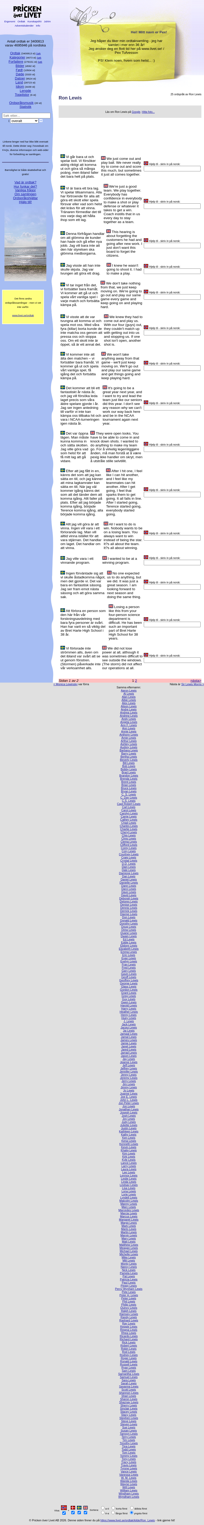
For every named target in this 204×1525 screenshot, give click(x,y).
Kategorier (17, 57)
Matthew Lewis (128, 1244)
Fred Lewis (129, 967)
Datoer (20, 78)
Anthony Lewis (128, 734)
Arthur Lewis (128, 740)
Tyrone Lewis (128, 1468)
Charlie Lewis (128, 829)
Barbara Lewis (129, 750)
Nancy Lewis (129, 1266)
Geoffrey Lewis (128, 980)
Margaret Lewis (128, 1219)
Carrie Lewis (128, 816)
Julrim (47, 21)
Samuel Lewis (129, 1377)
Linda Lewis (128, 1181)
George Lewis (128, 983)
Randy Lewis (128, 1317)
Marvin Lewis (128, 1235)
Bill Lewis (129, 762)
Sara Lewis (129, 1380)
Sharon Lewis (128, 1399)
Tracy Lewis (128, 1462)
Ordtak (21, 21)
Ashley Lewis (128, 744)
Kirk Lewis (128, 1156)
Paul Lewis (129, 1282)
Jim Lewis (129, 1084)
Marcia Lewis (128, 1213)
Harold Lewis (128, 1005)
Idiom (20, 86)
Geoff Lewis (128, 977)
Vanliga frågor (25, 190)
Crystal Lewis (128, 860)
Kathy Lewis (128, 1134)
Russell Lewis (128, 1364)
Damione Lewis (128, 873)
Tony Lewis (129, 1458)
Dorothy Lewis (129, 923)
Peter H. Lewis (128, 1295)
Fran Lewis (129, 964)
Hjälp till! (25, 202)
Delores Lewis (128, 901)
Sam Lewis (129, 1370)
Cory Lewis (129, 851)
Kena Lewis (128, 1140)
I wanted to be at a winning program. (119, 560)
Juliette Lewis (128, 1125)
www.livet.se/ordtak (23, 315)
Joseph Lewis (128, 1112)
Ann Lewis (128, 728)
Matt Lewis (129, 1241)
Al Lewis (128, 693)
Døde (20, 74)
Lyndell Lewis (128, 1197)
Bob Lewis (128, 766)
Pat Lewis (129, 1276)
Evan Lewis (129, 958)
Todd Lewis (129, 1449)
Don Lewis (128, 917)
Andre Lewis (129, 709)
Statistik (25, 107)
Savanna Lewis (129, 1386)
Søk (38, 53)
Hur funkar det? (25, 186)
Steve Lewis (128, 1421)
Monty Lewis (128, 1263)
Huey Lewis (128, 1018)
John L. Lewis (128, 1099)
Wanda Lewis (128, 1480)
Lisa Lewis (128, 1188)
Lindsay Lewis (128, 1184)
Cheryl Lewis (128, 832)
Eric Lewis (128, 955)
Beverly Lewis (128, 759)
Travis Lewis (128, 1465)
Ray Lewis (128, 1323)
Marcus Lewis (128, 1216)
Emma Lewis (128, 951)
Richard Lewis (128, 1339)
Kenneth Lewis (128, 1144)
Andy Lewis (129, 718)
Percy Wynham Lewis (128, 1288)
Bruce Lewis (128, 788)
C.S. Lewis (129, 800)
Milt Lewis (129, 1260)
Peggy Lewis (129, 1285)
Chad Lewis (128, 822)
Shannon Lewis (128, 1392)
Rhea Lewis (128, 1332)
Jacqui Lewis (128, 1027)
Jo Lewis (128, 1090)
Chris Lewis (128, 838)
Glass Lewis (128, 986)
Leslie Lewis (128, 1178)
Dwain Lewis (129, 936)
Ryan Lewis (128, 1367)
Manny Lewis (128, 1203)
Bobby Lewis (129, 769)
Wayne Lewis (128, 1484)
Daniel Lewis (129, 879)
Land (19, 82)
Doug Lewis (128, 926)
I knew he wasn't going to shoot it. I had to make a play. (124, 269)
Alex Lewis (129, 703)
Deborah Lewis (128, 898)
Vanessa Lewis (128, 1474)
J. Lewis (129, 1021)
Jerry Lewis (129, 1081)
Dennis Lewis (128, 907)
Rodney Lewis (128, 1355)
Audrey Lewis (128, 747)
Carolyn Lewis (128, 813)
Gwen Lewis (128, 1002)
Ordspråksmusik (21, 103)
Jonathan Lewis (129, 1109)
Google (136, 111)
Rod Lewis (128, 1351)
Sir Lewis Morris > (192, 684)
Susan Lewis (129, 1430)
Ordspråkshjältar (25, 198)
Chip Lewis (129, 835)
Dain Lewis (129, 866)
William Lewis (128, 1490)
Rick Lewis (129, 1342)
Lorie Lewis (129, 1194)
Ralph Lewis (128, 1310)
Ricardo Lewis (128, 1336)
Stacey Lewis (128, 1411)
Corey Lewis (129, 847)
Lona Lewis (129, 1191)
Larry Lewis (129, 1166)
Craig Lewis (128, 857)
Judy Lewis (129, 1121)
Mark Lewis (129, 1225)
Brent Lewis (128, 781)
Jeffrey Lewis (128, 1068)
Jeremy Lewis (128, 1077)
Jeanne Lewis (128, 1062)
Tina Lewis (129, 1446)
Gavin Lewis (128, 973)
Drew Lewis (128, 929)
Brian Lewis (128, 785)
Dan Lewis (128, 876)
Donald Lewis (128, 920)
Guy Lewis (128, 999)
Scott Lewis (129, 1389)
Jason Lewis (129, 1055)
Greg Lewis (129, 996)
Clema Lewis (128, 841)
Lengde (25, 91)
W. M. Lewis (128, 1477)
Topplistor (22, 95)
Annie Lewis (128, 731)
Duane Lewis (128, 933)
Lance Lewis (128, 1162)
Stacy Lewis (128, 1414)
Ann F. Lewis (129, 725)
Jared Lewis (128, 1049)
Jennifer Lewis (129, 1071)
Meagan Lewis (128, 1247)
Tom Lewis (128, 1452)
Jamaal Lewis (128, 1033)
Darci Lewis (128, 888)
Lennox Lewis (128, 1175)
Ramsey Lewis (128, 1314)
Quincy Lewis (128, 1307)
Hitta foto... (148, 111)
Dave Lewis (128, 892)
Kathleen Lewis (129, 1131)
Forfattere (16, 62)
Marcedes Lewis (128, 1210)
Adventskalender (24, 25)
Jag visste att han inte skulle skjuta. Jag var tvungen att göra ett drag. (80, 269)
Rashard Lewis (128, 1320)
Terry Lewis (129, 1436)
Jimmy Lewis (128, 1087)
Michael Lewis (128, 1251)
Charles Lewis (128, 825)
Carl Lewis (128, 807)
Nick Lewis (129, 1269)
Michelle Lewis (128, 1254)
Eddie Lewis (128, 942)
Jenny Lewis (129, 1074)
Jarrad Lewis (129, 1052)
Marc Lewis (129, 1207)
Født (19, 70)
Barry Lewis (128, 753)
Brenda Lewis (128, 778)
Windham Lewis (129, 1493)
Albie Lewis (129, 699)
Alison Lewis (128, 706)
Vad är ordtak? (25, 182)
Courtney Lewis (129, 854)
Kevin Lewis (128, 1147)
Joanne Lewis (128, 1093)
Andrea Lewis (128, 712)
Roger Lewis (128, 1358)
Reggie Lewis (128, 1326)
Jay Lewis (129, 1058)
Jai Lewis (129, 1030)
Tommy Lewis (128, 1455)
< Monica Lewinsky (65, 684)
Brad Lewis (129, 772)
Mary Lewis (129, 1238)
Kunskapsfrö (34, 21)
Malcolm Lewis (128, 1200)
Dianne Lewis (128, 914)
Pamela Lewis (129, 1273)
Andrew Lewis (129, 715)
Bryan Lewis (128, 791)
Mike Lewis (129, 1257)
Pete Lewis (129, 1292)
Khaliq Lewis (129, 1150)
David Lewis (128, 895)
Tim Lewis (128, 1440)
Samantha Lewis (128, 1373)
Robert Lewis (128, 1345)
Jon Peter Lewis (129, 1103)
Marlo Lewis (128, 1229)
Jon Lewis (128, 1106)
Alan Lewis (129, 696)
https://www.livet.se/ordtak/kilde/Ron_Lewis (127, 1520)
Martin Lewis (129, 1232)
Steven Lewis (128, 1424)
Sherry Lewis (128, 1405)
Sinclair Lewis (128, 1408)
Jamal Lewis (129, 1036)
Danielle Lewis (128, 882)
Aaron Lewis (129, 690)
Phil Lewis (128, 1301)
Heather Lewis (129, 1011)
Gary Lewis (129, 970)
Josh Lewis (129, 1115)
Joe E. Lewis (129, 1096)
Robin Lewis (128, 1348)
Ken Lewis (128, 1137)
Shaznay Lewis (128, 1402)
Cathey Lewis (128, 819)
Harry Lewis (128, 1008)
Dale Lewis (129, 870)
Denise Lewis (128, 904)
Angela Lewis (128, 722)
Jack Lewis (129, 1024)
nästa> (196, 681)
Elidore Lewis (128, 945)
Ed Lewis (128, 939)
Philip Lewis (128, 1304)
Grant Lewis (128, 992)
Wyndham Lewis (128, 1496)
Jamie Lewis (129, 1043)
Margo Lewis (129, 1222)
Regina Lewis (128, 1329)
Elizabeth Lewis (129, 948)
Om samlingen (25, 194)
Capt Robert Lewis (128, 803)
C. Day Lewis (128, 797)
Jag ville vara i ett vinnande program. (76, 560)
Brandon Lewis (128, 775)
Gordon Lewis (128, 989)
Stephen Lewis (128, 1418)
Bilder (20, 66)
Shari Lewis (128, 1395)
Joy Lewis (129, 1118)
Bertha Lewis (128, 756)
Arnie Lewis (128, 737)
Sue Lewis (128, 1427)
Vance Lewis (129, 1471)
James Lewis (128, 1040)
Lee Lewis (128, 1172)
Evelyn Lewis (128, 961)
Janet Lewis (128, 1046)
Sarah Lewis (129, 1383)
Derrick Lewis (128, 910)
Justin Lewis (128, 1128)
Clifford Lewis (128, 844)
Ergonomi (10, 21)
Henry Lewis (129, 1014)
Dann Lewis (128, 885)
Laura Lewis (128, 1169)
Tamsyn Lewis (128, 1433)
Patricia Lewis (128, 1279)
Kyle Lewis (129, 1159)
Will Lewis (128, 1487)
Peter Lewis (128, 1298)
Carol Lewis (128, 810)
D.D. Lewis (129, 863)
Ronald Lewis (128, 1361)
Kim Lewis (128, 1153)
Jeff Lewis (128, 1065)
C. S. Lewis (129, 794)
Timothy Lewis (129, 1443)
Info (38, 25)
